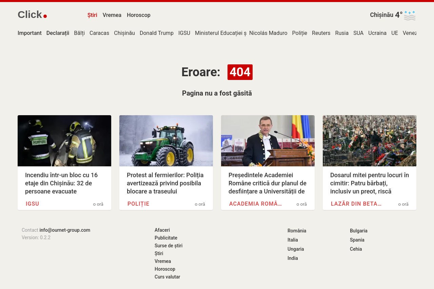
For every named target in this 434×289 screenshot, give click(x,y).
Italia (293, 240)
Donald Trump (157, 33)
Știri (92, 15)
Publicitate (166, 238)
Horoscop (139, 15)
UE (394, 33)
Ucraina (377, 33)
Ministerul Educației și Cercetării (233, 33)
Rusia (342, 33)
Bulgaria (359, 230)
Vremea (112, 15)
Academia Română (256, 204)
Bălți (79, 33)
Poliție (300, 33)
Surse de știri (168, 245)
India (293, 258)
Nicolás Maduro (268, 33)
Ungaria (296, 249)
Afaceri (162, 230)
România (297, 230)
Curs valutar (167, 277)
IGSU (184, 33)
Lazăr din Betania (358, 204)
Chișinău (381, 15)
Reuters (321, 33)
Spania (357, 240)
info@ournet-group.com (64, 230)
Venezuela (415, 33)
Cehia (356, 249)
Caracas (99, 33)
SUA (358, 33)
